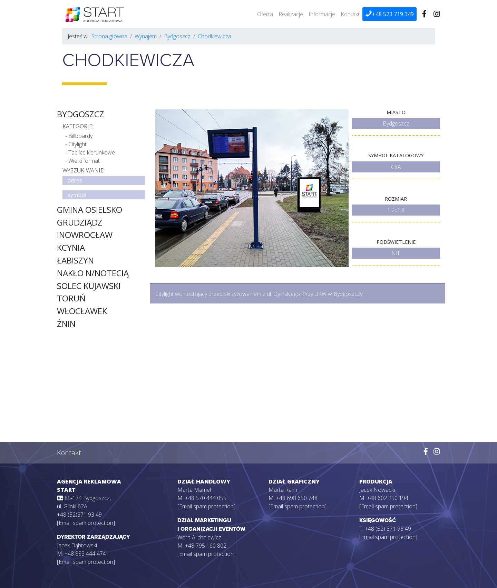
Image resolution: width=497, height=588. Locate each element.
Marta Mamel (194, 490)
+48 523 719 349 (389, 14)
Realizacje (291, 14)
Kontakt (350, 14)
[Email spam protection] (86, 523)
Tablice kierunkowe (91, 152)
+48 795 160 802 (205, 545)
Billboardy (80, 136)
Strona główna (109, 36)
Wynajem (146, 36)
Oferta (265, 14)
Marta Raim (283, 490)
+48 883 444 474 (85, 553)
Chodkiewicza (214, 36)
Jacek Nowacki (377, 490)
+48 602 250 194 (387, 498)
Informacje (322, 14)
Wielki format (84, 161)
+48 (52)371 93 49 (79, 514)
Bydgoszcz (177, 36)
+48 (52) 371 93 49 (388, 528)
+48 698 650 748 (297, 498)
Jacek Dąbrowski (77, 545)
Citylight (77, 144)
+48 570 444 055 (205, 498)
